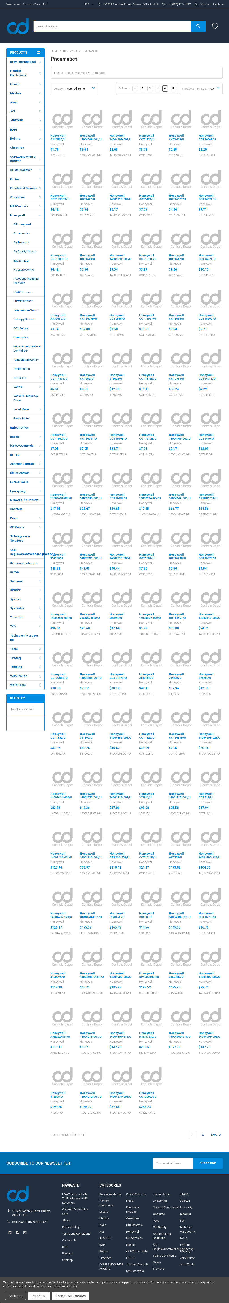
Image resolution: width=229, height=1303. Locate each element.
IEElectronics (19, 427)
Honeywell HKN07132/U (147, 1034)
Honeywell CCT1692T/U (177, 197)
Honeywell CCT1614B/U (147, 855)
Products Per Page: (194, 88)
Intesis (26, 436)
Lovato (26, 84)
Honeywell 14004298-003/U (120, 137)
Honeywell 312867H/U (117, 915)
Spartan (26, 599)
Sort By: (58, 88)
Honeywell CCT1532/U (58, 735)
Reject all (39, 1295)
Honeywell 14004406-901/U (91, 676)
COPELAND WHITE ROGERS (26, 159)
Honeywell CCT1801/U (146, 556)
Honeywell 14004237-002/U (150, 616)
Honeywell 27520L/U (206, 676)
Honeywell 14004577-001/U (120, 1094)
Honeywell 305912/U (146, 795)
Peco (26, 518)
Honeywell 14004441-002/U (61, 795)
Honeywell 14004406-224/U (209, 735)
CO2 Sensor (21, 328)
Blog (65, 1246)
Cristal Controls (26, 170)
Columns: (125, 88)
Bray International (26, 61)
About (66, 1220)
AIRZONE (26, 120)
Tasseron (26, 617)
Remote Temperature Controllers (26, 348)
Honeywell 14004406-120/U (61, 915)
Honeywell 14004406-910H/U (92, 975)
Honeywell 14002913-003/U (120, 556)
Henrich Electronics (26, 73)
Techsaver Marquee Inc (24, 638)
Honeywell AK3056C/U (58, 137)
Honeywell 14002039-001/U (91, 556)
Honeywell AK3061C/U (58, 316)
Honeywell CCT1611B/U (147, 257)
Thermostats (21, 368)
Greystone (26, 197)
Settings (15, 1295)
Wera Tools (26, 685)
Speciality (26, 608)
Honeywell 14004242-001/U (61, 855)
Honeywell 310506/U (146, 915)
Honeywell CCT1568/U (176, 316)
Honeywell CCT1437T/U (207, 197)
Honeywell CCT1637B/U (88, 316)
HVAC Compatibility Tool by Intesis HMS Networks (75, 1199)
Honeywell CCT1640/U (87, 257)
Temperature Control (26, 359)
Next (216, 1134)
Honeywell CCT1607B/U (207, 556)
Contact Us (69, 1240)
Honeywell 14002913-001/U (180, 795)
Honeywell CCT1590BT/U (59, 197)
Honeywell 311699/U (87, 735)
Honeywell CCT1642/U (176, 257)
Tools (26, 648)
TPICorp (26, 658)
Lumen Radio (26, 482)
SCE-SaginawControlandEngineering (27, 552)
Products (18, 52)
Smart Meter (27, 409)
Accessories (21, 233)
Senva (26, 572)
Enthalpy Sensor (23, 319)
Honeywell (25, 215)
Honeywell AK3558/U (176, 855)
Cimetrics (17, 147)
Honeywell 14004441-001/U (180, 496)
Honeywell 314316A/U (146, 676)
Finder (26, 179)
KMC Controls (26, 473)
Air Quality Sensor (24, 251)
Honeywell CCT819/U (206, 795)
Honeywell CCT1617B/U (147, 436)
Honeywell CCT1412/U (87, 197)
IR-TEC (26, 455)
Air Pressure (21, 242)
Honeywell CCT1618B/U (118, 496)
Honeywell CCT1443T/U (58, 376)
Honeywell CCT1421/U (146, 197)
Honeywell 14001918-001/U (120, 197)
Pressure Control (24, 269)
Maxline (26, 93)
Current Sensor (22, 301)
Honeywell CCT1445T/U (177, 616)
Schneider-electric (23, 563)
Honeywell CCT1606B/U (207, 137)
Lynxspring (26, 491)
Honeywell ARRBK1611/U (208, 496)
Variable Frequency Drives (25, 398)
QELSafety (26, 527)
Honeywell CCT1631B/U (207, 915)
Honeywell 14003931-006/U (120, 257)
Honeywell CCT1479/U (206, 436)
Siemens (26, 581)
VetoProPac (26, 676)
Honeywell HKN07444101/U (91, 915)
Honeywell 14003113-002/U (209, 616)
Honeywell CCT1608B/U (59, 257)
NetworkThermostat (26, 500)
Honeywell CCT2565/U (117, 316)
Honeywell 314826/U (176, 676)
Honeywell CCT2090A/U (147, 1094)
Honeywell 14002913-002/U (120, 795)
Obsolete (16, 509)
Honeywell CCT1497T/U (207, 257)
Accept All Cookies (70, 1295)
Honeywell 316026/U (117, 376)
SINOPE (26, 590)
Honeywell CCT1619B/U (118, 436)
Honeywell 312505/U (57, 1094)
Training (26, 666)
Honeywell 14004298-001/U (91, 137)
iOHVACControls (26, 445)
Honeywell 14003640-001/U (61, 496)
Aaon (26, 102)
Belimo (26, 138)
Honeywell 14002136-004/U (150, 496)
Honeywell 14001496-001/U (91, 496)
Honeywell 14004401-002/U (180, 436)
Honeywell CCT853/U (87, 376)
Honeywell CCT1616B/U (147, 376)
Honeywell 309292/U (117, 616)
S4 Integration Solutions (20, 538)
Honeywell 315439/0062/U (90, 616)
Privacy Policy (70, 1227)
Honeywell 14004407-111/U (120, 1034)
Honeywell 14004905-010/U (180, 1034)
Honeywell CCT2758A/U (59, 676)
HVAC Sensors (22, 292)
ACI (26, 111)
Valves (27, 387)
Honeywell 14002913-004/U (91, 855)
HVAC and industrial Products (26, 281)
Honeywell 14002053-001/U (91, 795)
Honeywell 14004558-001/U (120, 735)
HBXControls (26, 206)
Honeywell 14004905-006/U (120, 975)
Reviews (67, 1253)
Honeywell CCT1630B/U (207, 316)
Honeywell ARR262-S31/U (60, 1034)
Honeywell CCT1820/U (146, 137)
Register (218, 4)
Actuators (27, 377)
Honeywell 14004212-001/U (91, 1094)
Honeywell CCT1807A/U (59, 436)
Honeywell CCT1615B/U (177, 735)
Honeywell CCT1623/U (146, 735)
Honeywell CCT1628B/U (177, 556)
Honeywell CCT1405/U (176, 137)
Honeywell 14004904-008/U (209, 1034)
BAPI (26, 129)
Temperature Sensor (26, 310)
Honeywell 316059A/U (57, 975)
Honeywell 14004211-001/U (91, 1034)
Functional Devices (26, 188)
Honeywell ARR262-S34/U (119, 855)
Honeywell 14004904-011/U (180, 915)
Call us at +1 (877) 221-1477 (29, 1222)
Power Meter (21, 418)
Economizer (21, 260)
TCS (26, 626)
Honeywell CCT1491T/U (207, 376)
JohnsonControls (26, 463)
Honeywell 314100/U (57, 556)
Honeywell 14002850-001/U (61, 616)
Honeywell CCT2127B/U (118, 676)
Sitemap (67, 1260)
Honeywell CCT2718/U (176, 376)
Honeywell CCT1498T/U (147, 316)
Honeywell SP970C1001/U (149, 975)
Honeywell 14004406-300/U (209, 975)
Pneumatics (20, 337)
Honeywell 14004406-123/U (209, 855)
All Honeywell (22, 224)
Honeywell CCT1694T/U (88, 436)
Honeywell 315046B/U (176, 975)
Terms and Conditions (76, 1233)
